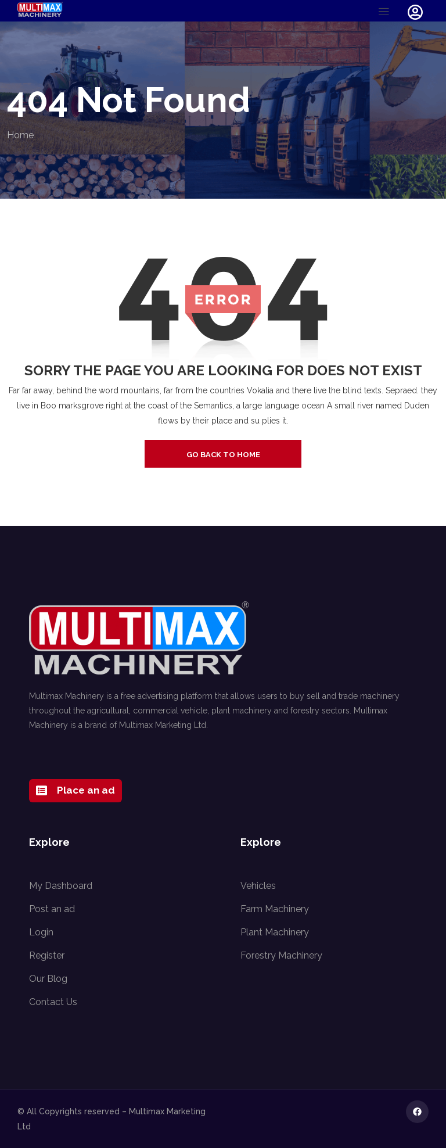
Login (41, 932)
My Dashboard (60, 885)
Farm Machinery (274, 908)
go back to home (223, 454)
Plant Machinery (274, 932)
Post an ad (52, 908)
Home (20, 135)
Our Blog (48, 978)
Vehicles (258, 885)
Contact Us (53, 1001)
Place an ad (75, 790)
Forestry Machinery (281, 955)
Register (46, 955)
